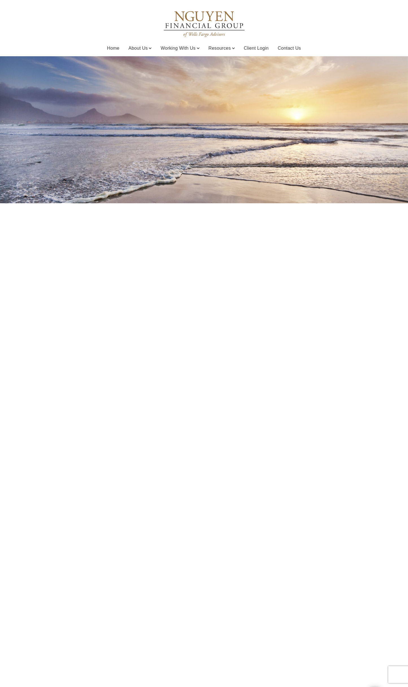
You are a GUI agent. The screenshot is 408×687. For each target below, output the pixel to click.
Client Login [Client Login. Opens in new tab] (256, 48)
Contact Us (289, 48)
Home (113, 48)
